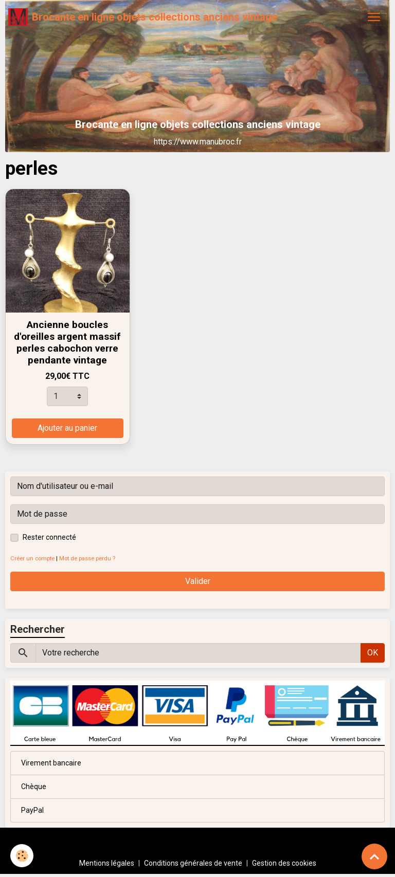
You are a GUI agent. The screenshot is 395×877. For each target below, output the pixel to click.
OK (372, 652)
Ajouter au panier (67, 428)
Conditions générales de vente (193, 863)
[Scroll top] (374, 856)
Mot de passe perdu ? (87, 558)
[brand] (142, 17)
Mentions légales (106, 863)
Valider (197, 581)
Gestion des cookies (284, 863)
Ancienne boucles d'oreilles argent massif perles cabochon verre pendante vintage (67, 342)
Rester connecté (49, 537)
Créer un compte (32, 558)
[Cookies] (21, 855)
